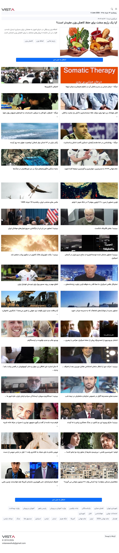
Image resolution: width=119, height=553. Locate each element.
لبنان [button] (54, 519)
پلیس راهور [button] (42, 508)
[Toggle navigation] (116, 9)
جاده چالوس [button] (73, 508)
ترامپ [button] (46, 519)
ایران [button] (91, 519)
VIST (8, 9)
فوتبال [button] (115, 519)
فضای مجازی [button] (98, 508)
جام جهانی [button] (82, 519)
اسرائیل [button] (38, 519)
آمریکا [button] (73, 519)
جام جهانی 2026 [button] (103, 519)
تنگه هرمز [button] (63, 519)
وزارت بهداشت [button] (14, 508)
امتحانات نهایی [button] (111, 513)
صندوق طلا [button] (28, 519)
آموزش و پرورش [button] (28, 508)
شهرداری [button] (82, 513)
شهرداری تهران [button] (112, 508)
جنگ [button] (18, 519)
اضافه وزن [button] (40, 41)
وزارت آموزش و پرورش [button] (58, 508)
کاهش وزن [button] (29, 41)
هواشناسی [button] (99, 513)
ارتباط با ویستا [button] (110, 536)
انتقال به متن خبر (59, 60)
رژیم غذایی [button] (51, 41)
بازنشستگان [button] (86, 508)
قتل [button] (90, 513)
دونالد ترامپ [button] (8, 519)
